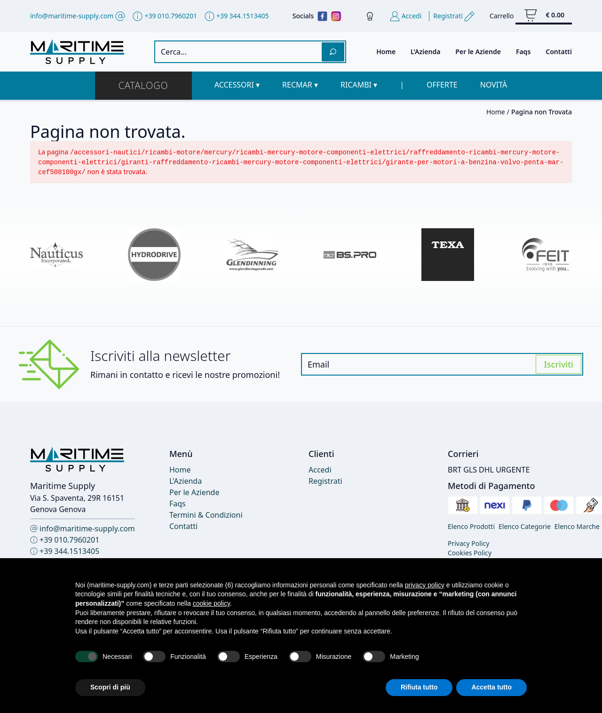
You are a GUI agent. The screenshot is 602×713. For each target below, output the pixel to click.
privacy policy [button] (424, 585)
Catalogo (143, 85)
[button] (237, 85)
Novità (493, 85)
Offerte (442, 85)
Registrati (325, 481)
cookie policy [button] (211, 603)
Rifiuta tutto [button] (419, 687)
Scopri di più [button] (110, 687)
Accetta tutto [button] (491, 687)
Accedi (320, 470)
